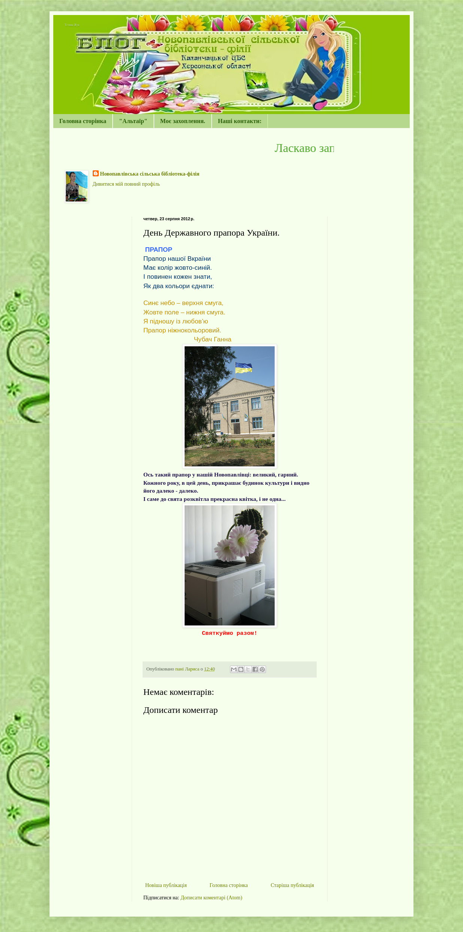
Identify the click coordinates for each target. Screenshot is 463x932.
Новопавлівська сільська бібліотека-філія (150, 174)
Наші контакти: (240, 121)
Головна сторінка (82, 121)
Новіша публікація (166, 885)
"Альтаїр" (133, 121)
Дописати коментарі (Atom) (211, 897)
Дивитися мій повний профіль (126, 184)
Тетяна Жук (72, 25)
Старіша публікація (292, 885)
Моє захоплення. (182, 121)
